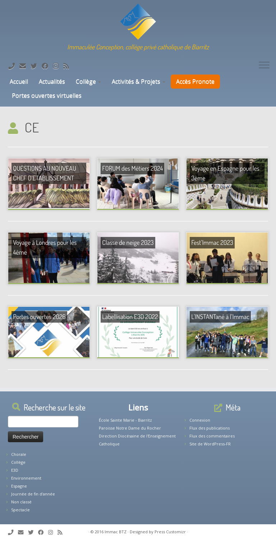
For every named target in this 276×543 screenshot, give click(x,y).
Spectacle (20, 509)
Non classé (21, 501)
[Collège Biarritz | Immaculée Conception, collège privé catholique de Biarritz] (138, 22)
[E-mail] (25, 66)
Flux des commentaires (212, 436)
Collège (88, 81)
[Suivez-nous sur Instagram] (58, 66)
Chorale (18, 454)
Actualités (52, 81)
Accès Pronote (195, 81)
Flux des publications (209, 428)
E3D (14, 470)
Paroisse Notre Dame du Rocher (130, 428)
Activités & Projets (138, 81)
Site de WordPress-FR (210, 443)
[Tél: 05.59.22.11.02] (13, 66)
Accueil (18, 81)
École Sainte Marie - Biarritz (125, 420)
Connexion (199, 420)
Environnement (26, 478)
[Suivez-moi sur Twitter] (36, 66)
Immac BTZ (115, 531)
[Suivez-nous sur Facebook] (47, 66)
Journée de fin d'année (33, 494)
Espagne (19, 486)
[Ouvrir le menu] (264, 65)
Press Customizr (170, 531)
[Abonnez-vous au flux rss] (68, 66)
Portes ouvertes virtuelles (47, 95)
